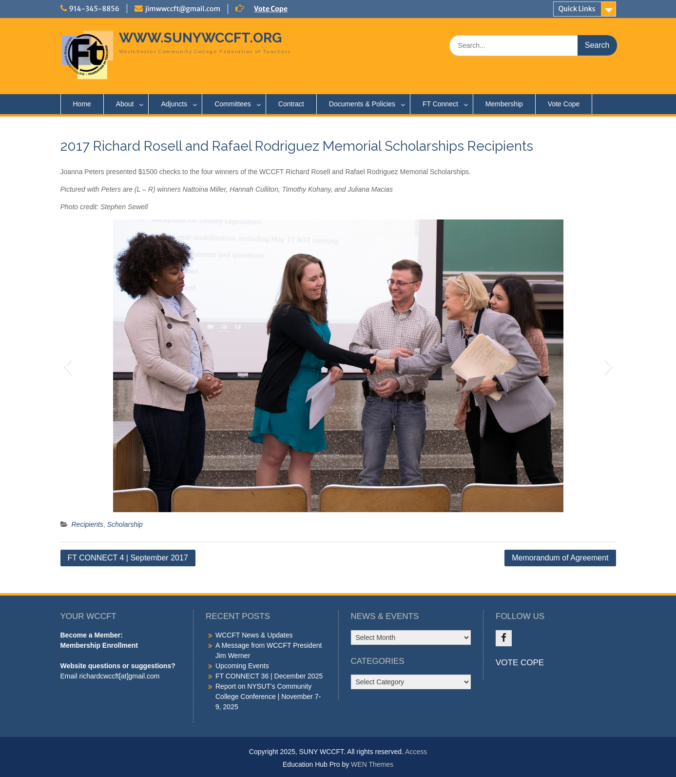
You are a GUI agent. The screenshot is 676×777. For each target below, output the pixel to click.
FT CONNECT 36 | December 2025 (269, 676)
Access (416, 752)
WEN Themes (372, 764)
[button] (67, 366)
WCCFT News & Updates (253, 635)
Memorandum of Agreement (560, 558)
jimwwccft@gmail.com (182, 8)
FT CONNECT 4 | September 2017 (128, 558)
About (125, 104)
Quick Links (577, 8)
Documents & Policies (362, 104)
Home (82, 104)
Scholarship (125, 524)
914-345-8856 (94, 8)
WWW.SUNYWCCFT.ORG (200, 38)
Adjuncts (174, 104)
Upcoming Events (242, 666)
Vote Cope (271, 8)
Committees (232, 104)
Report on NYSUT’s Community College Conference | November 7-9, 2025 (268, 696)
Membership (504, 104)
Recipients (87, 524)
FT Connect (440, 104)
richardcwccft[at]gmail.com (119, 676)
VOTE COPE (520, 662)
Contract (291, 104)
